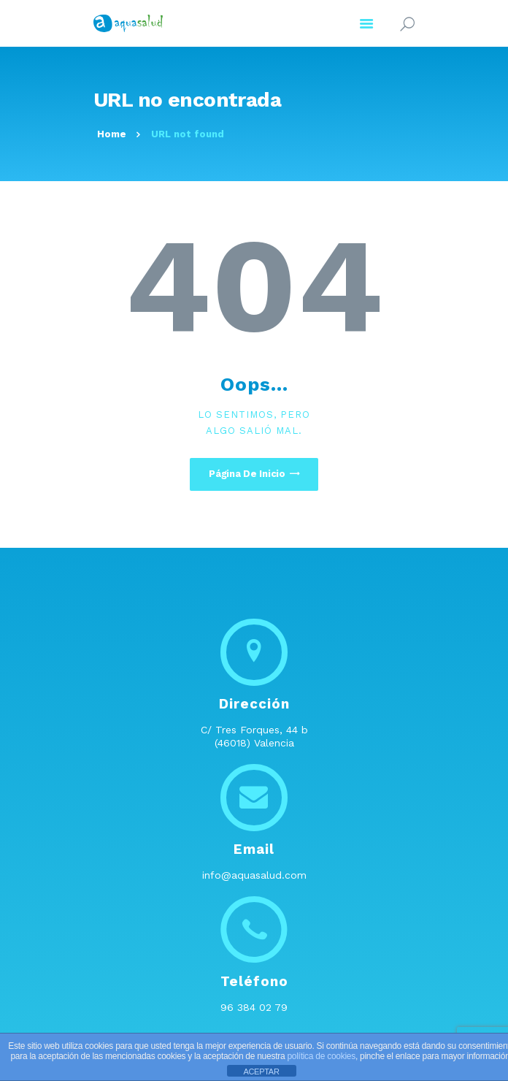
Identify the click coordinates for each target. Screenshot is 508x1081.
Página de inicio (247, 473)
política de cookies (321, 1056)
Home (111, 134)
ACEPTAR (261, 1071)
